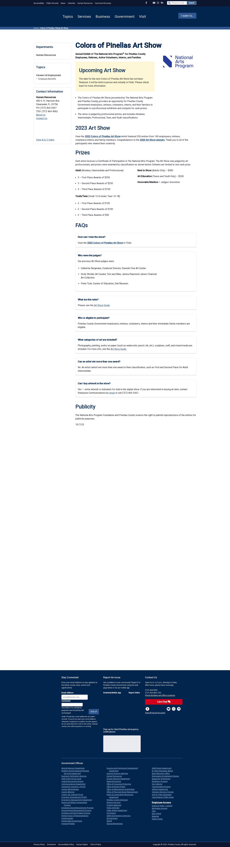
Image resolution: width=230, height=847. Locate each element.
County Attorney (69, 792)
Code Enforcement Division (74, 781)
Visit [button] (142, 17)
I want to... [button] (187, 15)
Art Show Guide (102, 305)
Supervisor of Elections (162, 779)
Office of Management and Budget (122, 789)
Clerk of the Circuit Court (72, 779)
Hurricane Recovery (103, 3)
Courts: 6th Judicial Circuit (73, 795)
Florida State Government (73, 821)
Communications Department (75, 784)
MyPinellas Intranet (160, 808)
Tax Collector (158, 784)
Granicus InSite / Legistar (163, 806)
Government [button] (124, 17)
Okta (155, 811)
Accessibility (39, 3)
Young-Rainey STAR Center (164, 797)
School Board (113, 818)
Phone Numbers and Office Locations (160, 695)
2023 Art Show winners (152, 140)
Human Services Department (119, 779)
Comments (66, 701)
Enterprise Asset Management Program (79, 808)
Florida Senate (68, 818)
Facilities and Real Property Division (77, 813)
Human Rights (82, 844)
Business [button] (103, 17)
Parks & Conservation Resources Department (121, 796)
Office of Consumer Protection (120, 784)
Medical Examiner (115, 781)
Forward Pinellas (69, 824)
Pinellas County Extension (118, 800)
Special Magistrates (116, 824)
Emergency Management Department (78, 800)
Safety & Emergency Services (119, 816)
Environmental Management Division (77, 810)
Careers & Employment (48, 75)
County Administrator (71, 789)
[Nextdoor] (178, 709)
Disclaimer (51, 844)
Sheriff (110, 821)
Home (36, 28)
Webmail (156, 816)
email (112, 392)
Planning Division (115, 803)
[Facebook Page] (146, 2)
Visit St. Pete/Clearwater (163, 795)
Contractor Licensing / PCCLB (75, 787)
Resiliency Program (161, 781)
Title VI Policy (95, 844)
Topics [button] (68, 17)
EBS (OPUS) (157, 814)
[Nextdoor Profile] (162, 3)
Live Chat (163, 701)
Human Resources (85, 3)
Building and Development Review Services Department (76, 772)
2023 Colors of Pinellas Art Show (103, 136)
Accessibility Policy (66, 844)
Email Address (67, 693)
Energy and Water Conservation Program (75, 804)
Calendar (71, 3)
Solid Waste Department (162, 768)
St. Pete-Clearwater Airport (163, 771)
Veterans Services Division (164, 792)
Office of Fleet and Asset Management (123, 792)
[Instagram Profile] (158, 2)
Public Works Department (118, 810)
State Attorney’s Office (162, 774)
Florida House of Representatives (76, 816)
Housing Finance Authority (118, 774)
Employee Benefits (47, 79)
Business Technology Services (75, 776)
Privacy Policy (39, 844)
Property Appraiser (115, 805)
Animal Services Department (74, 768)
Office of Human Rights (117, 787)
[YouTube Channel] (154, 2)
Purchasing (112, 813)
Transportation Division (162, 787)
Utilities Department (161, 789)
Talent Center (158, 819)
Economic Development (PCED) (75, 797)
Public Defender (114, 808)
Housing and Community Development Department (123, 769)
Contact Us (41, 118)
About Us (40, 114)
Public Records (52, 3)
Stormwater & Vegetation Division (166, 776)
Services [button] (84, 17)
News (63, 3)
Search (192, 3)
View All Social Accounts (155, 713)
